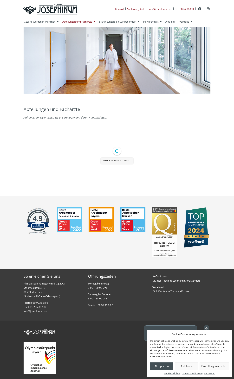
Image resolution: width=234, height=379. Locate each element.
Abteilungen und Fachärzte (78, 22)
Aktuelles (170, 21)
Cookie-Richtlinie (172, 373)
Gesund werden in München (41, 22)
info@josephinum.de (35, 311)
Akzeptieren (162, 366)
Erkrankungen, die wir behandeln (119, 22)
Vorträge (185, 22)
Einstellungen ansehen (214, 366)
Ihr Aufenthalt (152, 22)
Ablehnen (186, 366)
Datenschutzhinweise (192, 373)
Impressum (209, 373)
